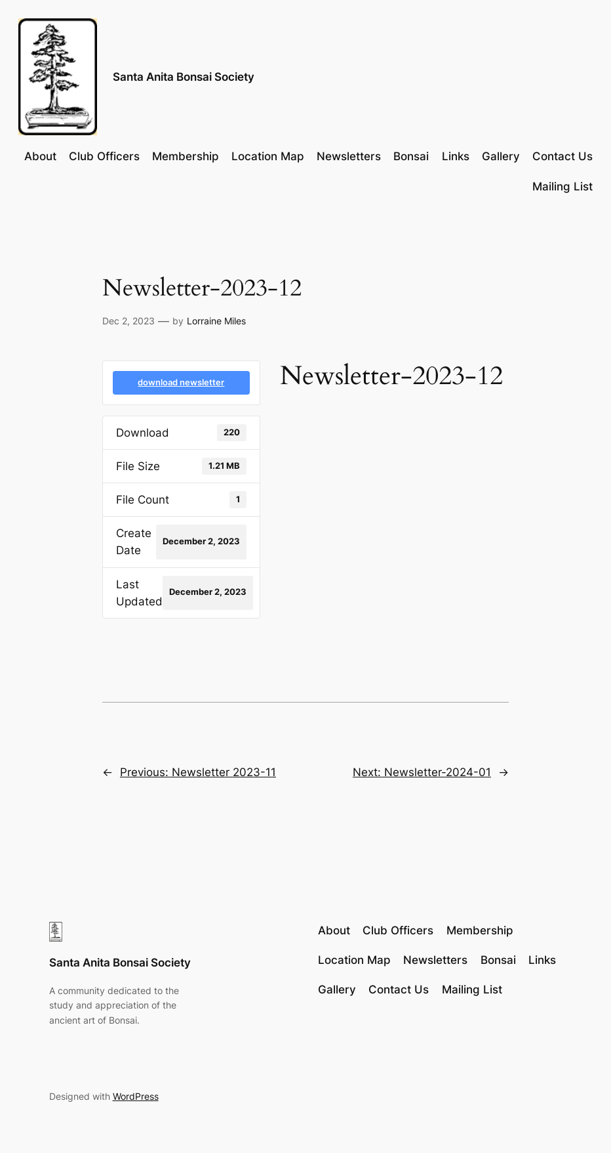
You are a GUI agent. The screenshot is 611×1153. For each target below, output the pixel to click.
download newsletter (181, 382)
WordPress (136, 1096)
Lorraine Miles (216, 320)
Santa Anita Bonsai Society (183, 76)
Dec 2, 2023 (128, 320)
